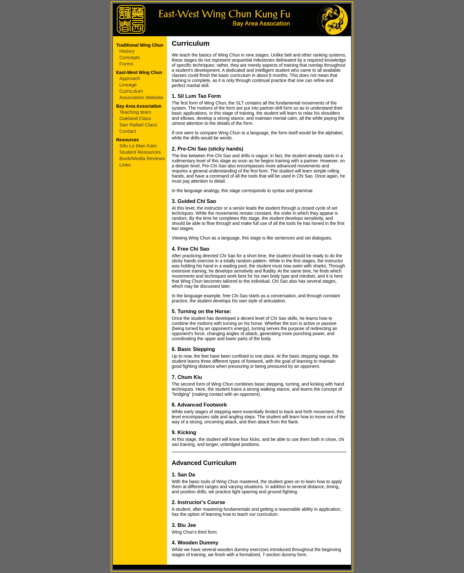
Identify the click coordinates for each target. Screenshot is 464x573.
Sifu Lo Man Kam (138, 145)
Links (125, 164)
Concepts (129, 57)
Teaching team (135, 112)
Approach (129, 78)
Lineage (128, 84)
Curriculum (131, 91)
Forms (126, 63)
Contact (127, 131)
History (127, 51)
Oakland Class (135, 118)
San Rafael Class (138, 124)
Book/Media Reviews (142, 158)
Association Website (141, 97)
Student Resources (140, 152)
